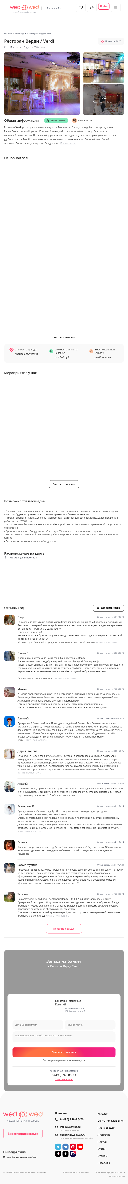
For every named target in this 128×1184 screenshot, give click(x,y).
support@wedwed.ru (72, 1135)
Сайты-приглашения (111, 1121)
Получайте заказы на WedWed (20, 1157)
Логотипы (104, 1163)
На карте (40, 47)
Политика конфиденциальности (110, 1172)
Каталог (103, 1114)
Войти (104, 6)
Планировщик (106, 1128)
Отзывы (103, 1156)
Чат (91, 7)
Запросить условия (64, 1052)
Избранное (81, 7)
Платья (102, 1142)
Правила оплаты (117, 1176)
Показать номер (64, 1079)
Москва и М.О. (55, 8)
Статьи (102, 1149)
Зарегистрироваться (23, 1134)
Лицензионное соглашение (76, 1172)
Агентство (104, 1135)
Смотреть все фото (63, 337)
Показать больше (63, 928)
